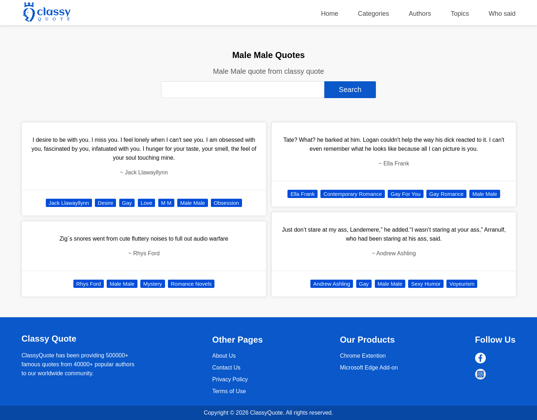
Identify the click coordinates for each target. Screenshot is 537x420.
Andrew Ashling (331, 284)
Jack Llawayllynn (69, 203)
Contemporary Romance (352, 194)
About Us (224, 356)
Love (147, 203)
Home (329, 13)
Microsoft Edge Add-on (369, 368)
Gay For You (405, 194)
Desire (105, 203)
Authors (420, 13)
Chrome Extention (363, 356)
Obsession (226, 203)
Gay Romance (446, 194)
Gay (127, 203)
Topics (460, 13)
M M (166, 203)
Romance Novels (191, 284)
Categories (373, 13)
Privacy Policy (230, 379)
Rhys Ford (88, 284)
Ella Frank (302, 194)
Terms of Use (229, 391)
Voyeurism (461, 284)
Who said (502, 13)
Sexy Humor (426, 284)
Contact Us (226, 368)
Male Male (192, 203)
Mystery (152, 284)
